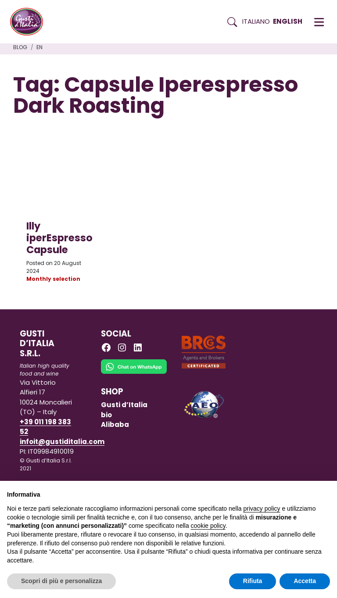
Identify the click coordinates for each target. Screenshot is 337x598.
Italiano (256, 21)
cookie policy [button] (208, 525)
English (287, 21)
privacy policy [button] (262, 508)
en (39, 47)
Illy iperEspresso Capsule (59, 238)
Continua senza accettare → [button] (289, 492)
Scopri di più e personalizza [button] (61, 580)
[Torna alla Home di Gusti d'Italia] (30, 22)
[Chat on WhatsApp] (134, 372)
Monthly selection (53, 279)
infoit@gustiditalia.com (62, 441)
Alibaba (115, 424)
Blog (20, 47)
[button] (319, 22)
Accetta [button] (305, 580)
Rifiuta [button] (252, 580)
